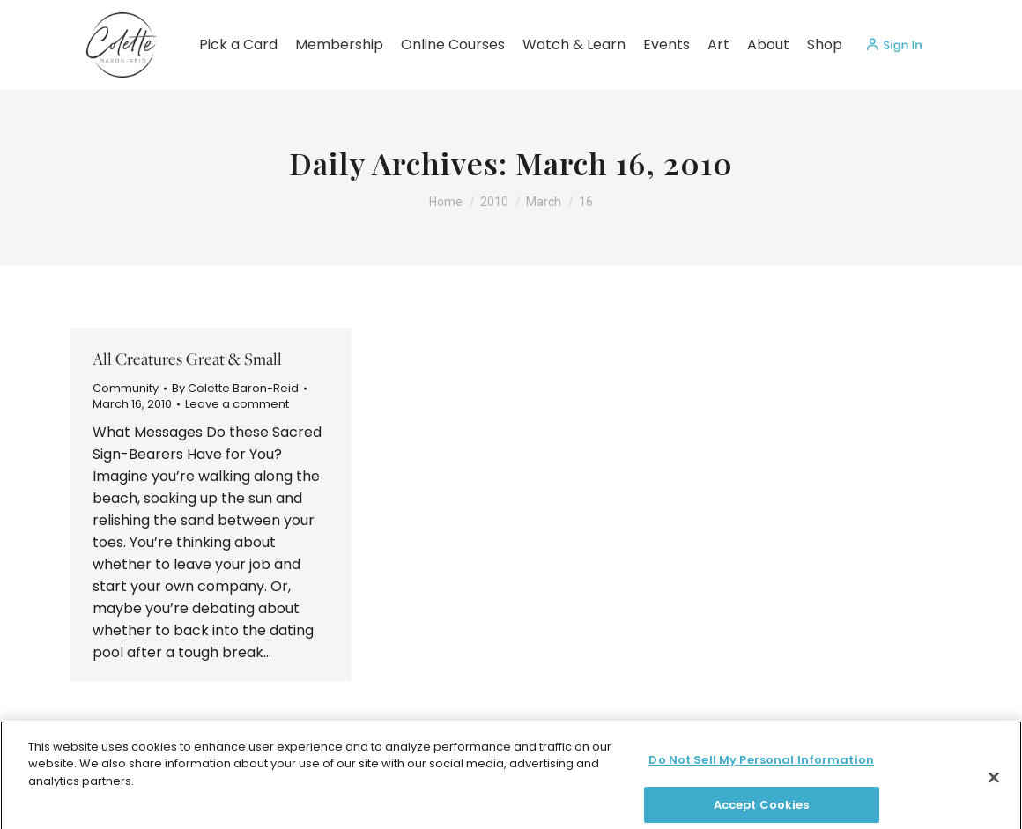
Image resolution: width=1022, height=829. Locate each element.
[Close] (993, 792)
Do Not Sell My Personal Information (761, 774)
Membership (339, 44)
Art (718, 44)
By (235, 388)
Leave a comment (237, 404)
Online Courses (453, 44)
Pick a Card (238, 44)
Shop (824, 44)
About (768, 44)
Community (126, 388)
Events (666, 44)
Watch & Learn (574, 44)
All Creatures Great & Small (187, 358)
